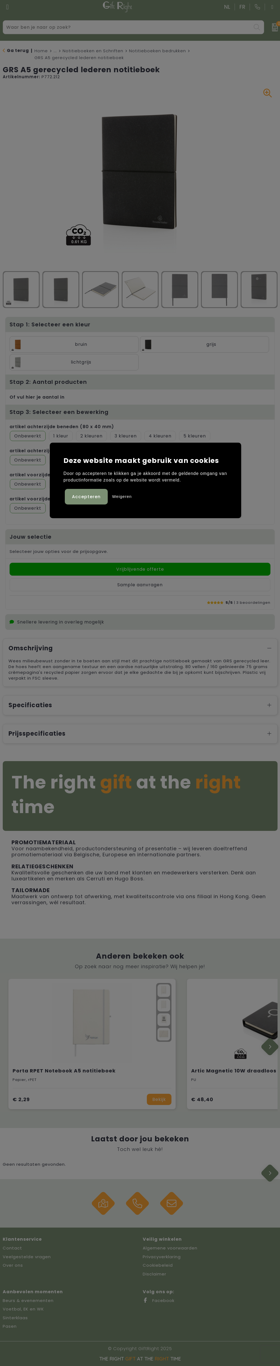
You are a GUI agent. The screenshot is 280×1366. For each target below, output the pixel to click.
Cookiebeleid (158, 1265)
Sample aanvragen (140, 585)
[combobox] (127, 27)
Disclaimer (154, 1274)
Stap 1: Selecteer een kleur (50, 324)
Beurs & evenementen (28, 1300)
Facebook (158, 1300)
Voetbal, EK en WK (23, 1309)
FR (243, 7)
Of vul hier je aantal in (37, 397)
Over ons (13, 1265)
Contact (12, 1248)
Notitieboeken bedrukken (157, 51)
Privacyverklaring (162, 1257)
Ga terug (18, 50)
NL (227, 7)
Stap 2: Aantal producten (48, 382)
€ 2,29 (21, 1099)
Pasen (10, 1326)
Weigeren (122, 496)
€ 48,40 (202, 1099)
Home (41, 51)
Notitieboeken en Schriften (93, 51)
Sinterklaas (15, 1318)
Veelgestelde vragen (27, 1257)
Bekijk (159, 1099)
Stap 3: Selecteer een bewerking (59, 412)
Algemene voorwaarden (170, 1248)
